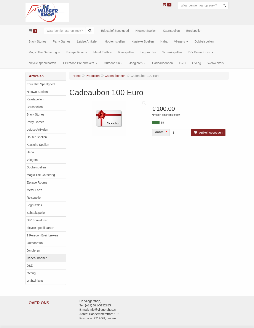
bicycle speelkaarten (40, 228)
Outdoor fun (35, 243)
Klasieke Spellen (38, 144)
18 (162, 122)
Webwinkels (35, 280)
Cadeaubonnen (37, 258)
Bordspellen (35, 107)
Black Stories (36, 114)
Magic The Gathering (41, 175)
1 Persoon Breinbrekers (43, 235)
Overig (31, 273)
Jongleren (33, 250)
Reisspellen (34, 197)
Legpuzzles (34, 205)
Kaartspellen (35, 99)
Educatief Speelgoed (41, 84)
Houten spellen (37, 137)
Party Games (36, 122)
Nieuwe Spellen (37, 91)
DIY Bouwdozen (37, 220)
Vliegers (32, 160)
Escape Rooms (37, 182)
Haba (30, 152)
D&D (30, 265)
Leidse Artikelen (37, 129)
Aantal (159, 131)
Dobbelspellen (36, 167)
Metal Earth (34, 190)
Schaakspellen (36, 212)
